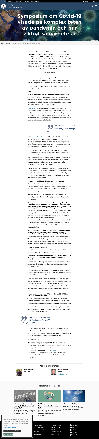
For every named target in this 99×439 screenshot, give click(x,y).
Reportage (7, 43)
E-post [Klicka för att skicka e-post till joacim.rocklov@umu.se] (26, 373)
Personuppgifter (56, 431)
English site (94, 1)
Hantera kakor (55, 434)
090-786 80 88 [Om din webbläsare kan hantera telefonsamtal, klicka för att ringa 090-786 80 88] (63, 374)
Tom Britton (32, 108)
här (38, 339)
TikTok (73, 430)
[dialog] (17, 426)
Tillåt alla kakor (8, 434)
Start (2, 43)
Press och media (39, 427)
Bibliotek (27, 1)
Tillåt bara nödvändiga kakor (12, 431)
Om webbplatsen (56, 425)
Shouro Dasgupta (42, 137)
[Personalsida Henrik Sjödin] (63, 369)
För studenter (10, 1)
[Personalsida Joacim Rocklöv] (29, 369)
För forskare (19, 1)
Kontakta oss (38, 425)
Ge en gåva (37, 434)
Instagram (74, 427)
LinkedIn (73, 435)
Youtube (73, 432)
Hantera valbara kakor (9, 427)
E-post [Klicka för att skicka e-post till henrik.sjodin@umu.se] (60, 373)
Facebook (74, 425)
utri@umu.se (55, 350)
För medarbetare (35, 1)
